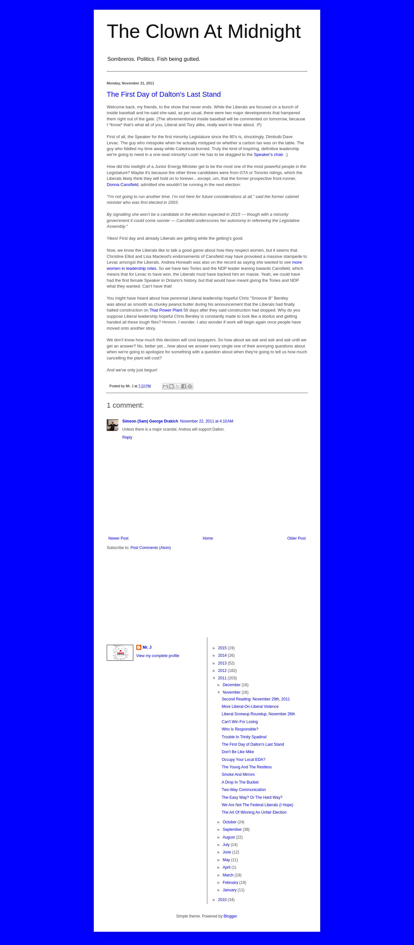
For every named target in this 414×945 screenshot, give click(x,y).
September (233, 829)
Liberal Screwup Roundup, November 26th (258, 714)
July (227, 844)
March (228, 875)
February (231, 882)
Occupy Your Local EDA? (243, 759)
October (230, 822)
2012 (223, 670)
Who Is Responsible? (240, 729)
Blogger (230, 916)
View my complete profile (157, 656)
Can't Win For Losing (240, 722)
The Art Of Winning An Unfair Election (254, 812)
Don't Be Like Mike (238, 752)
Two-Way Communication (244, 789)
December (232, 685)
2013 (223, 663)
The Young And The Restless (247, 767)
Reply (127, 437)
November (232, 692)
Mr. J (147, 647)
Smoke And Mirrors (238, 774)
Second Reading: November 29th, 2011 (256, 699)
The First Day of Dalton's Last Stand (164, 94)
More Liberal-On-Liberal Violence (250, 706)
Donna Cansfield (122, 184)
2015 (223, 648)
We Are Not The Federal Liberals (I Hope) (257, 805)
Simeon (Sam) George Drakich (150, 421)
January (230, 890)
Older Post (296, 538)
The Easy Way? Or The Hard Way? (252, 797)
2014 (223, 655)
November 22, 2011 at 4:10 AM (206, 421)
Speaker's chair (268, 154)
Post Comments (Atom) (150, 547)
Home (208, 538)
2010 (223, 899)
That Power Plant (165, 310)
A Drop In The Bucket (240, 782)
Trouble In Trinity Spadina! (244, 737)
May (227, 860)
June (227, 852)
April (227, 867)
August (229, 837)
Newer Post (118, 538)
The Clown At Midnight (204, 31)
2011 (223, 678)
